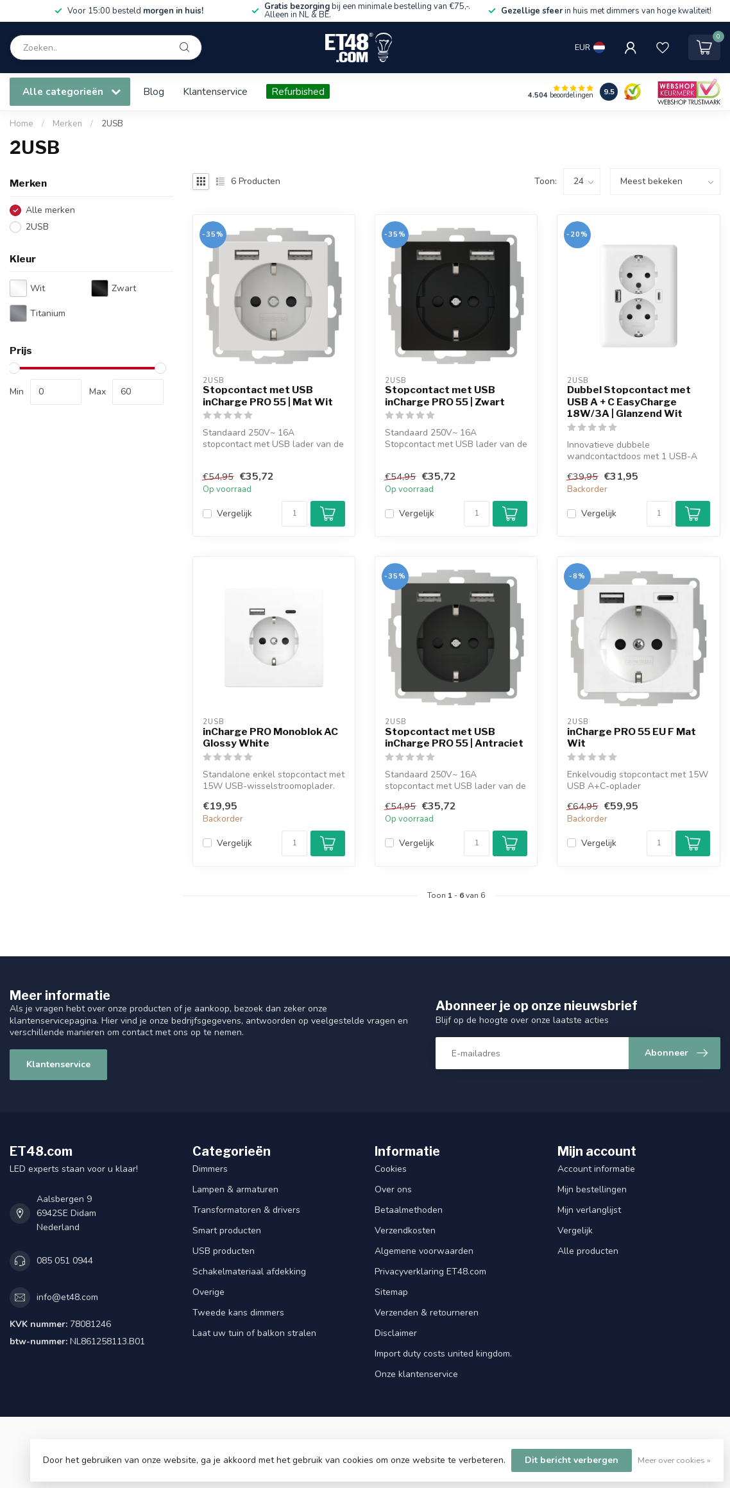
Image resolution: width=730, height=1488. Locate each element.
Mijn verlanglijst (589, 1210)
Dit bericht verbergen (571, 1460)
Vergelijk (234, 513)
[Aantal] (294, 514)
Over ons (393, 1189)
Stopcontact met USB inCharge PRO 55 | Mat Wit (268, 395)
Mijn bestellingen (592, 1189)
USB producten (223, 1251)
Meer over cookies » (674, 1460)
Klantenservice (215, 91)
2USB (112, 124)
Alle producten (587, 1251)
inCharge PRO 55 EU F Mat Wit (631, 737)
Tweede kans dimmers (238, 1312)
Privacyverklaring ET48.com (430, 1271)
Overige (208, 1292)
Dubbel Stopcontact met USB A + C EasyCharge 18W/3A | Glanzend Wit (629, 401)
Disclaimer (396, 1333)
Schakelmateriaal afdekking (249, 1271)
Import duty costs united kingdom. (443, 1354)
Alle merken (50, 210)
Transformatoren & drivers (246, 1210)
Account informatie (596, 1169)
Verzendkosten (405, 1230)
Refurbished (298, 91)
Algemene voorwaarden (424, 1251)
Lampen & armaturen (235, 1189)
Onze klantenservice (416, 1374)
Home (21, 124)
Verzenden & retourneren (427, 1312)
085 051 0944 (65, 1261)
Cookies (391, 1169)
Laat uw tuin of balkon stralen (254, 1333)
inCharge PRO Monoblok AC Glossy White (270, 737)
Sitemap (391, 1292)
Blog (153, 91)
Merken (67, 124)
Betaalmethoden (409, 1210)
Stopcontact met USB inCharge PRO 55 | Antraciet (454, 737)
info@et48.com (67, 1297)
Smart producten (226, 1230)
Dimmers (210, 1169)
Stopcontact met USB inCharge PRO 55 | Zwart (445, 395)
